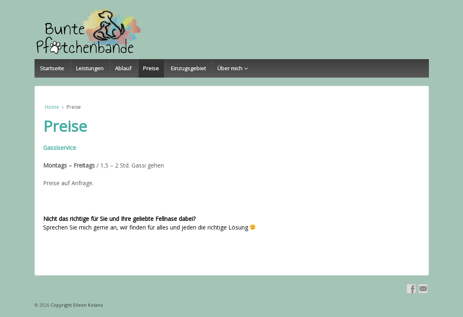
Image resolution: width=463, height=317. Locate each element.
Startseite (52, 68)
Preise (151, 68)
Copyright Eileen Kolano (76, 305)
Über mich (229, 68)
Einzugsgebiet (188, 68)
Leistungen (90, 68)
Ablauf (123, 68)
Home (52, 106)
